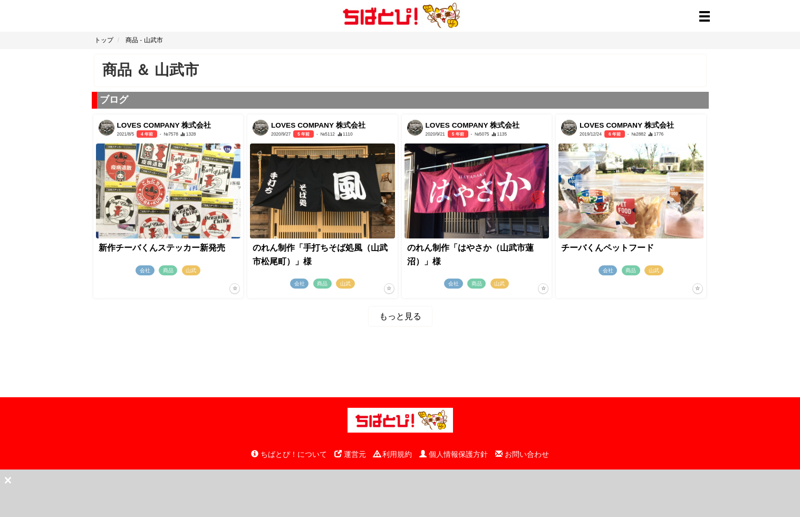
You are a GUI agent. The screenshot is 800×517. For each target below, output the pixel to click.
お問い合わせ (522, 454)
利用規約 (392, 454)
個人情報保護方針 (453, 454)
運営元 (350, 454)
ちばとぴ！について (289, 454)
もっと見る (400, 316)
